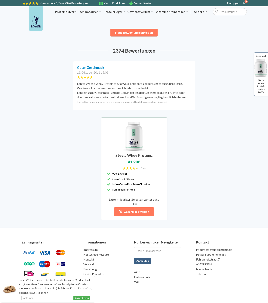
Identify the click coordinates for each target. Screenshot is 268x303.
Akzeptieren (82, 298)
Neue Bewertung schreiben (134, 32)
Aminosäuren (90, 11)
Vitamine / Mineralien (172, 11)
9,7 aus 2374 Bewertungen (64, 3)
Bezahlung (90, 269)
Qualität (88, 279)
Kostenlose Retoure (96, 254)
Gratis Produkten (114, 3)
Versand (88, 264)
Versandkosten (143, 3)
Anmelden (142, 260)
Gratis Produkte (93, 274)
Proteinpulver (66, 11)
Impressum (90, 249)
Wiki (137, 282)
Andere (200, 11)
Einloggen (233, 3)
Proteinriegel (114, 11)
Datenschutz (142, 277)
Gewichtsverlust (140, 11)
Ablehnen (28, 298)
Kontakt (88, 259)
